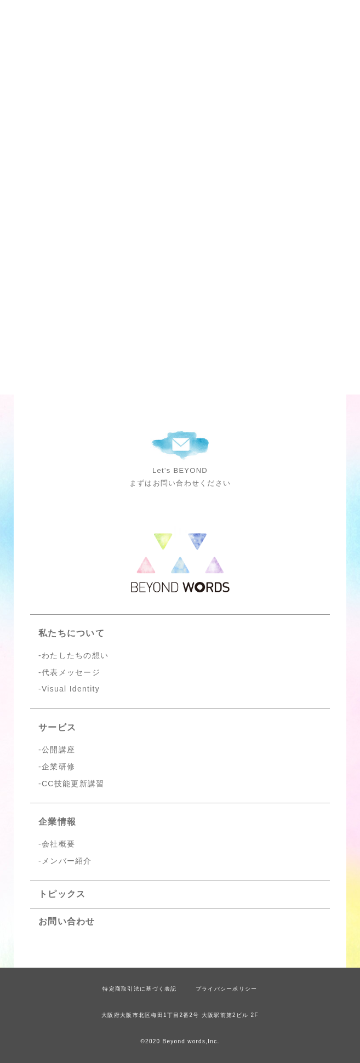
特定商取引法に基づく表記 (139, 989)
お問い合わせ (66, 921)
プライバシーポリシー (227, 989)
